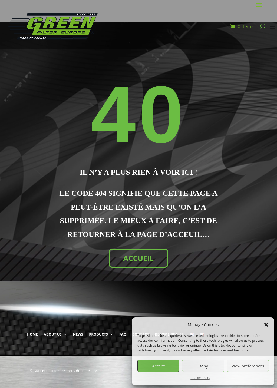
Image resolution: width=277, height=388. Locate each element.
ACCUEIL (138, 258)
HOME (32, 334)
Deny (203, 366)
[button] (266, 324)
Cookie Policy (200, 378)
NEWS (78, 334)
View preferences (248, 366)
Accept (158, 366)
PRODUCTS (98, 334)
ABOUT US (53, 334)
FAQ (122, 334)
